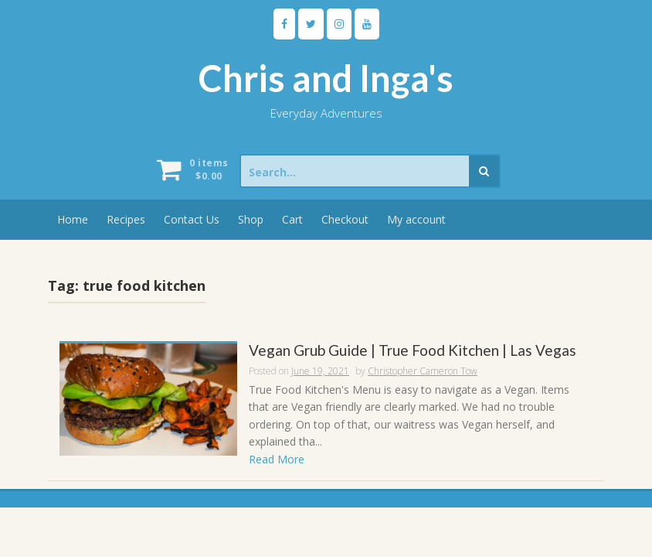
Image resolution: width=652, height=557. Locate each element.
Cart (292, 219)
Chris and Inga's (326, 78)
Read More (276, 459)
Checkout (344, 219)
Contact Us (191, 219)
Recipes (126, 219)
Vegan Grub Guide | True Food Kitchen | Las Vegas (412, 351)
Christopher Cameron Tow (422, 371)
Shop (250, 219)
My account (416, 219)
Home (72, 219)
